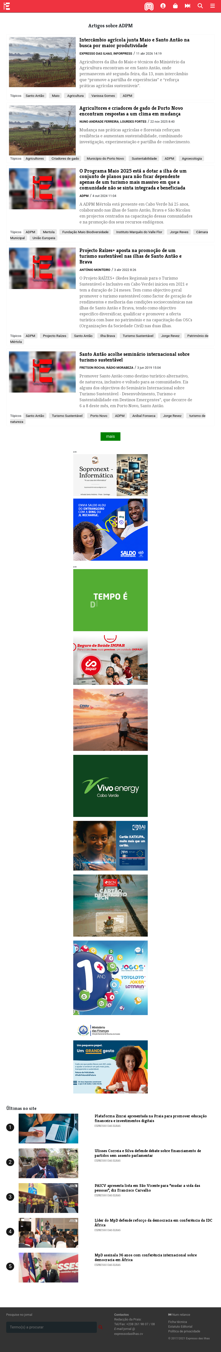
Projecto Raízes (54, 336)
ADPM (127, 96)
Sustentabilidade (144, 158)
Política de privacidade (184, 1331)
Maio (55, 96)
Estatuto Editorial (180, 1326)
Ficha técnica (177, 1322)
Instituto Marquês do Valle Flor (138, 232)
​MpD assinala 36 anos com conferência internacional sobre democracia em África (146, 1257)
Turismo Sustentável (137, 336)
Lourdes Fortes (133, 121)
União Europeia (43, 238)
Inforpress (122, 53)
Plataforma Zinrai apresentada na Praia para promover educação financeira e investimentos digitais (151, 1118)
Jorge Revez (170, 336)
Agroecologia (191, 158)
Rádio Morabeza (119, 367)
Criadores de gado (65, 158)
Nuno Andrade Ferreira (99, 121)
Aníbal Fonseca (143, 416)
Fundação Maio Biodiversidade (85, 232)
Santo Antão (35, 96)
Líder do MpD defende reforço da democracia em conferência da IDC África (153, 1223)
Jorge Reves (178, 232)
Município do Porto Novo (105, 158)
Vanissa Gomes (103, 96)
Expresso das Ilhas (95, 53)
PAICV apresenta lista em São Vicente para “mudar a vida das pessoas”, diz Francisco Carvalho (147, 1188)
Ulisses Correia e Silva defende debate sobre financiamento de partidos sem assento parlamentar (148, 1153)
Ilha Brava (107, 336)
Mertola (48, 232)
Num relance (179, 1314)
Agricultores (35, 158)
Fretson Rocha (92, 367)
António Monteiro (94, 270)
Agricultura (74, 96)
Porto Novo (98, 416)
